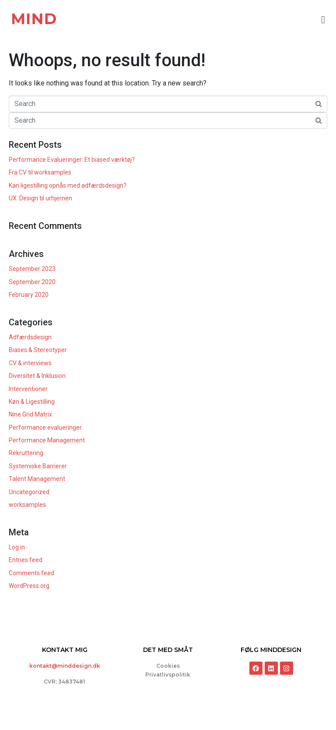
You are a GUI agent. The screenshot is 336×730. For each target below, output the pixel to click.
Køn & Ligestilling (32, 401)
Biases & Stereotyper (38, 349)
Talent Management (37, 478)
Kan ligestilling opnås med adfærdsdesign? (67, 185)
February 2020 (29, 294)
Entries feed (25, 559)
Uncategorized (29, 491)
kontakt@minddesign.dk (64, 665)
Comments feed (31, 573)
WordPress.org (29, 585)
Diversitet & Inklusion (37, 375)
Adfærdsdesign (30, 337)
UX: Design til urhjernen (40, 198)
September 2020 (32, 281)
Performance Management (47, 440)
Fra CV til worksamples (40, 172)
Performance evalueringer (45, 427)
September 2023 (32, 268)
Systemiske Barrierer (38, 466)
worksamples (27, 504)
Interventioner (28, 388)
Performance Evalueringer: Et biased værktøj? (72, 159)
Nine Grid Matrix (30, 414)
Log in (17, 547)
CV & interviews (30, 363)
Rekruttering (26, 452)
